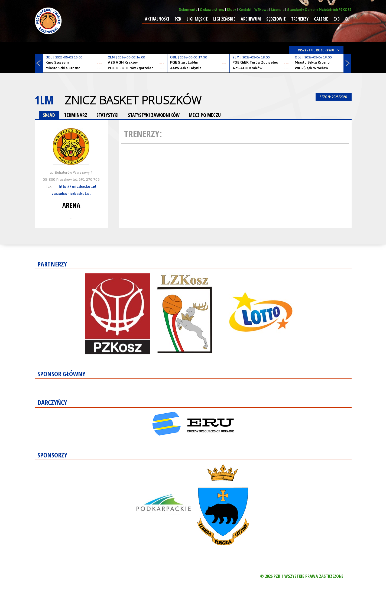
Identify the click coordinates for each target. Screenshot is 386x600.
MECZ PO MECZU (205, 115)
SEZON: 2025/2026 (334, 96)
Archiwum (251, 19)
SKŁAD (49, 115)
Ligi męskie (197, 19)
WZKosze (261, 9)
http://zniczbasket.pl (77, 186)
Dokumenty (188, 9)
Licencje (277, 9)
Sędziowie (276, 19)
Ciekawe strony (212, 9)
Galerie (321, 19)
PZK (178, 19)
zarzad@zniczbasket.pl (71, 193)
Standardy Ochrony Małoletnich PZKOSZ (319, 9)
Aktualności (157, 19)
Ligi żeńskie (224, 19)
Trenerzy (300, 19)
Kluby (231, 9)
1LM (44, 100)
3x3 (336, 19)
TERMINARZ (75, 115)
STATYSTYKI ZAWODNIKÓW (154, 115)
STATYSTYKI (107, 115)
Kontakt (245, 9)
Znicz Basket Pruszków (132, 100)
